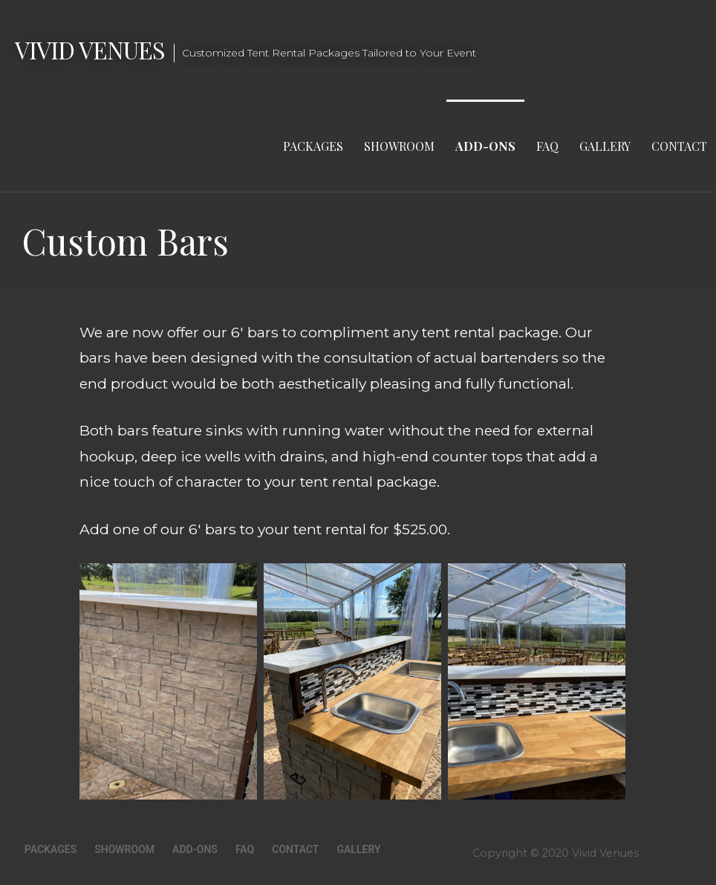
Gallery (605, 146)
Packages (313, 146)
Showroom (399, 146)
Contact (679, 146)
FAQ (547, 146)
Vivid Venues (90, 49)
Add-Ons (485, 146)
